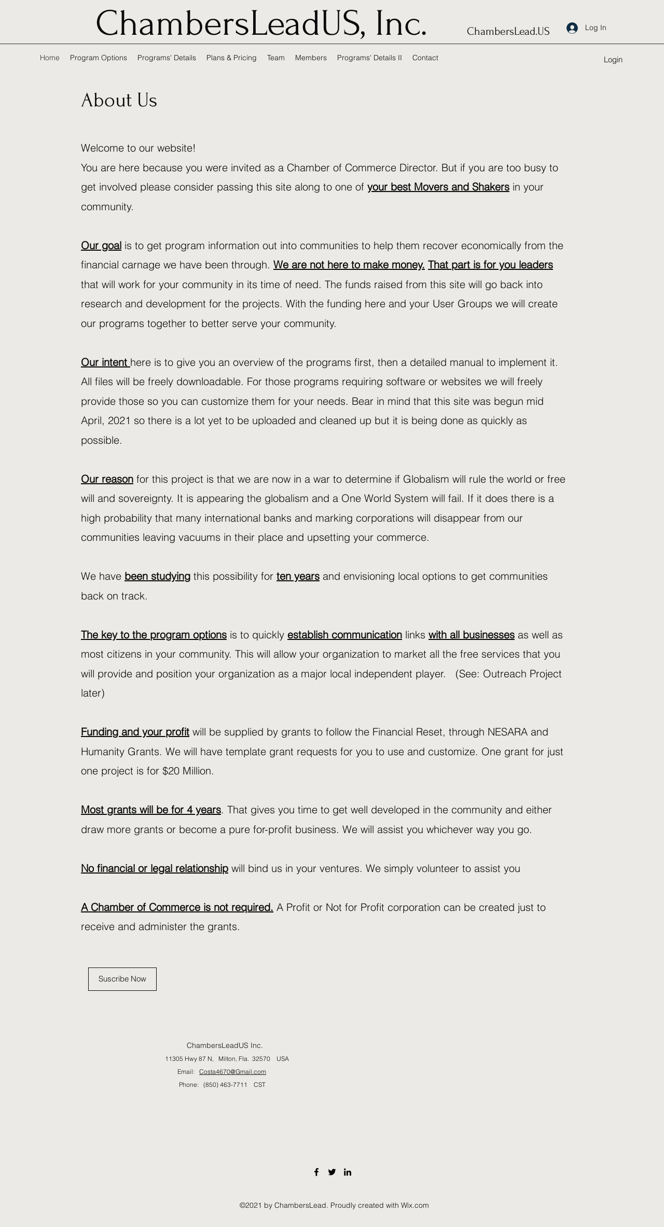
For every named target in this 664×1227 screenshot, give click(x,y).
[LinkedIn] (347, 1172)
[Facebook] (316, 1172)
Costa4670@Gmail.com (232, 1071)
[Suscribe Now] (122, 979)
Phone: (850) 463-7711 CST (214, 1084)
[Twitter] (332, 1172)
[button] (613, 59)
